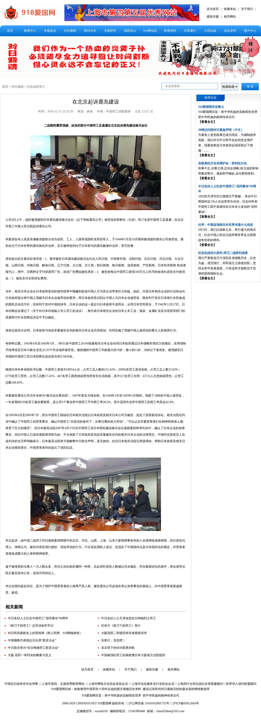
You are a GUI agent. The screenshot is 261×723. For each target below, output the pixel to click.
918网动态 (150, 30)
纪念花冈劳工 (36, 86)
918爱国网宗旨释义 (211, 107)
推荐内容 (210, 97)
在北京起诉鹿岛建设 (95, 102)
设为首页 (213, 9)
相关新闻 (14, 606)
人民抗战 (210, 30)
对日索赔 (70, 30)
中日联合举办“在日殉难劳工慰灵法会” (33, 647)
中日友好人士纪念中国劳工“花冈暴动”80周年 (38, 618)
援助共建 (213, 16)
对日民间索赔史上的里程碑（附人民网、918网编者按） (45, 633)
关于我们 (247, 9)
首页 (10, 30)
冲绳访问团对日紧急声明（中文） (221, 130)
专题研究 (110, 30)
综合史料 (230, 30)
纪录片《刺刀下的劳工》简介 (121, 625)
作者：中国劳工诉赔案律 (113, 111)
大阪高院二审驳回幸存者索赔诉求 (124, 633)
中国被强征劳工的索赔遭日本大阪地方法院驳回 (133, 655)
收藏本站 (230, 9)
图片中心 (250, 30)
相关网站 (230, 16)
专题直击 (50, 30)
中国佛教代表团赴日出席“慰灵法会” (32, 640)
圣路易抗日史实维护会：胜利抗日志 (222, 163)
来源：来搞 (85, 111)
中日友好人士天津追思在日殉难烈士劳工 (128, 618)
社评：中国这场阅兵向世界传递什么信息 (225, 224)
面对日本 (90, 30)
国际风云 (130, 30)
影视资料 (170, 30)
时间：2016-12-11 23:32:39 (55, 111)
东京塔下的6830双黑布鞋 (118, 647)
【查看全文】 (207, 122)
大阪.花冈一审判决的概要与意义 (29, 655)
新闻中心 (30, 30)
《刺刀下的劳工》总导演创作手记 (31, 625)
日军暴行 (190, 30)
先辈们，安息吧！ (113, 640)
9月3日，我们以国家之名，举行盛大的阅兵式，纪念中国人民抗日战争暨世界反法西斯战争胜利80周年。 (227, 235)
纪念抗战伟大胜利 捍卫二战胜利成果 (223, 253)
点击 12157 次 (144, 111)
